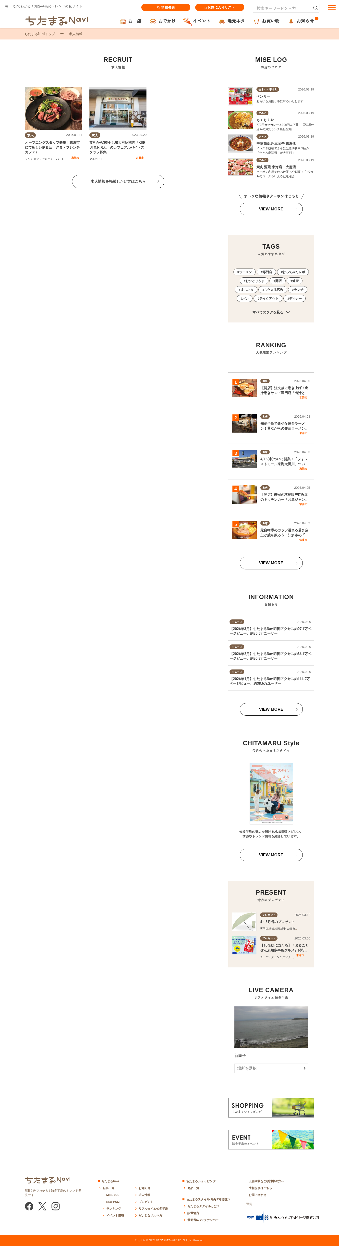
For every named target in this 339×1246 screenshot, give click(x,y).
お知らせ (144, 1188)
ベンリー (263, 96)
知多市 (303, 539)
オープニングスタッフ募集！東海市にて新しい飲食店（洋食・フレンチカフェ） (52, 147)
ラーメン (245, 272)
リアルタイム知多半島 (153, 1208)
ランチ (29, 159)
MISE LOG (113, 1195)
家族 (295, 928)
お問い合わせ (257, 1195)
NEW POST (113, 1202)
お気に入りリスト (220, 7)
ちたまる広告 (273, 290)
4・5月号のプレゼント (277, 922)
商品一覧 (193, 1188)
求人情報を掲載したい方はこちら (118, 181)
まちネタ (247, 290)
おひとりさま (255, 281)
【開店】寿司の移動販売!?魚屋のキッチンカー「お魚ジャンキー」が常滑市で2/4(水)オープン (284, 499)
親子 (283, 928)
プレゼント (146, 1202)
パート (60, 159)
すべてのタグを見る (271, 312)
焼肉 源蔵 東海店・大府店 (276, 167)
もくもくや (265, 120)
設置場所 (193, 1213)
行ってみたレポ (294, 272)
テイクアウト (268, 298)
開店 (278, 281)
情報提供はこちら (260, 1188)
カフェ (38, 159)
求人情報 (144, 1195)
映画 (277, 928)
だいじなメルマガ (150, 1215)
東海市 (75, 157)
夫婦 (289, 928)
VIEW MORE (271, 209)
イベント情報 (115, 1215)
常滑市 (303, 397)
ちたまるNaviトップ (39, 34)
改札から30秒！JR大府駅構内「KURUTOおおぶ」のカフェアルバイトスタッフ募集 (117, 147)
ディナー (295, 298)
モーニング (267, 957)
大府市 (140, 157)
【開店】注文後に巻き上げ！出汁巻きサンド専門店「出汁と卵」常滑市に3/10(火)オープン (284, 392)
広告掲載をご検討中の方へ (266, 1181)
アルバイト (49, 159)
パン (245, 298)
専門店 (267, 272)
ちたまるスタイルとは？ (203, 1206)
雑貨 (271, 928)
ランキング (113, 1208)
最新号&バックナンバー (203, 1220)
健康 (295, 281)
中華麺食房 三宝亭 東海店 (276, 143)
